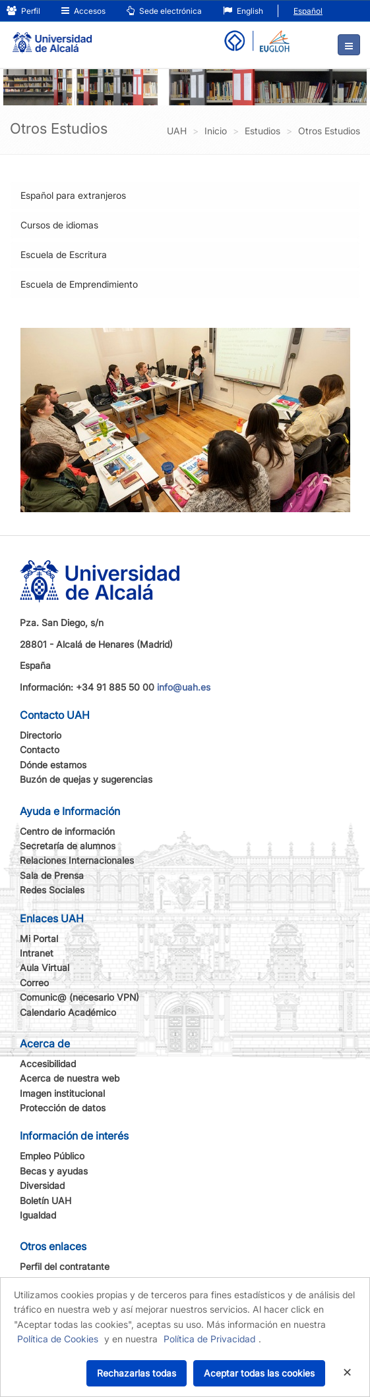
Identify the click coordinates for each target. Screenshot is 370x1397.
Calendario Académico (68, 1012)
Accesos (83, 11)
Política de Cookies (57, 1338)
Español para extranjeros (73, 195)
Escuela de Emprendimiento (79, 284)
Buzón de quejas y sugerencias (86, 779)
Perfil (23, 11)
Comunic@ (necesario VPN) (79, 997)
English (243, 11)
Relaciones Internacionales (77, 860)
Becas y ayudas (54, 1170)
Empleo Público (52, 1155)
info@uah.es (183, 687)
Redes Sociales (52, 889)
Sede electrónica (164, 11)
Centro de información (67, 831)
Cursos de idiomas (59, 224)
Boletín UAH (45, 1200)
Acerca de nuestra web (69, 1078)
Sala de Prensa (52, 875)
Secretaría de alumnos (67, 845)
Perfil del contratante (64, 1266)
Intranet (36, 953)
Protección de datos (63, 1107)
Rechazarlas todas (136, 1373)
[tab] (185, 195)
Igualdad (38, 1215)
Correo (34, 982)
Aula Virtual (44, 967)
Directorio (40, 735)
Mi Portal (39, 938)
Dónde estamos (53, 764)
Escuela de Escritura (63, 254)
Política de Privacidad (209, 1338)
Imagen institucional (62, 1093)
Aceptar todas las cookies (259, 1373)
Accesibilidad (48, 1063)
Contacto (39, 749)
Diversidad (42, 1185)
